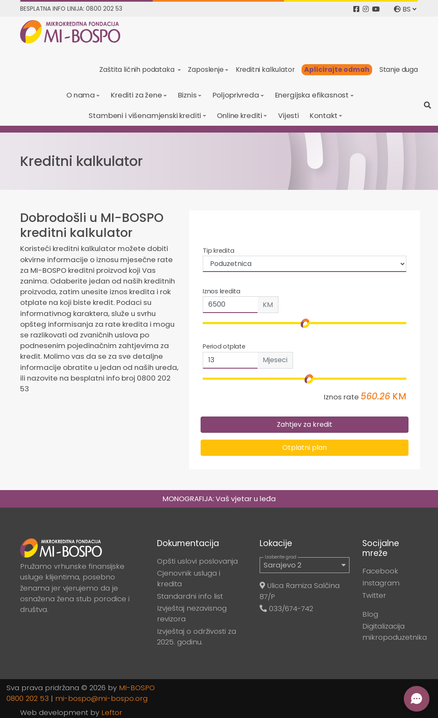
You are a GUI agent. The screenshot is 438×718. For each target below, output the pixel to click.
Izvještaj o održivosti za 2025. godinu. (196, 636)
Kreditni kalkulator (265, 69)
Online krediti (239, 115)
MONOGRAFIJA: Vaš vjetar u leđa (219, 498)
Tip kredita (218, 250)
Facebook (380, 571)
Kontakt (323, 115)
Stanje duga (398, 69)
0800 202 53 (27, 698)
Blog (370, 614)
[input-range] (304, 379)
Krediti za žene (136, 95)
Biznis (187, 95)
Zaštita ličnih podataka (137, 69)
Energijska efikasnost (312, 95)
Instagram (381, 583)
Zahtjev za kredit (304, 424)
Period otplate (224, 346)
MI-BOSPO (137, 688)
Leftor (111, 712)
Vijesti (288, 115)
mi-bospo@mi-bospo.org (101, 698)
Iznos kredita (221, 291)
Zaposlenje (205, 69)
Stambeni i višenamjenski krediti (145, 115)
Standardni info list (190, 596)
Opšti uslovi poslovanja (197, 561)
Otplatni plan (304, 447)
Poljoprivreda (236, 95)
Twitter (374, 595)
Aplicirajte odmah (337, 69)
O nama (80, 95)
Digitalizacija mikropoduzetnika (394, 631)
